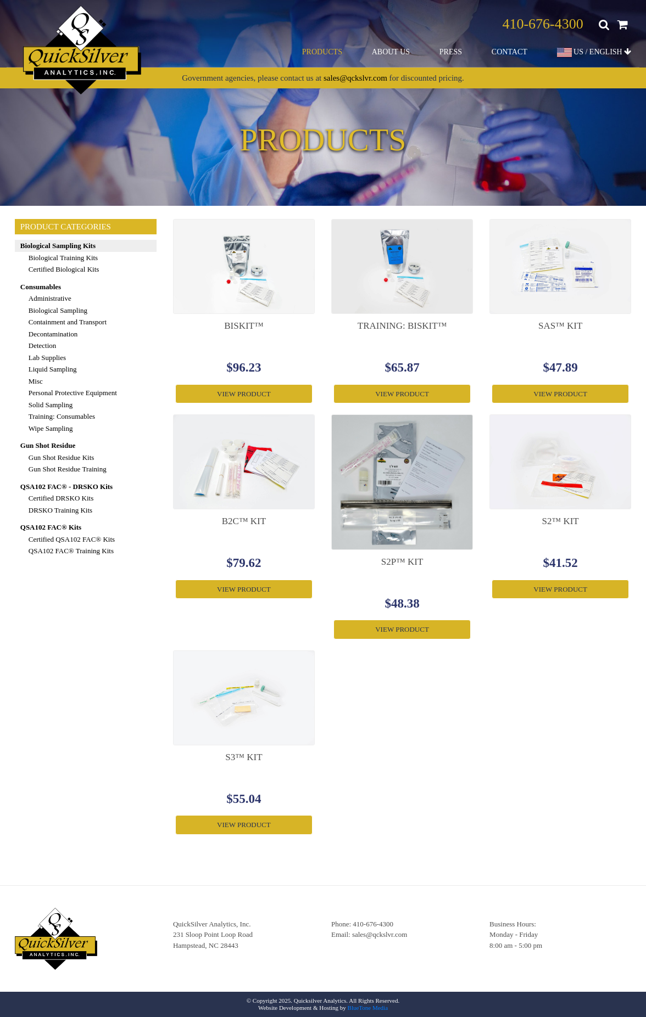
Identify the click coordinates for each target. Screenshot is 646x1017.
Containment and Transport (68, 322)
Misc (36, 381)
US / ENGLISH (594, 52)
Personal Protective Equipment (73, 393)
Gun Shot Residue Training (68, 469)
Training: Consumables (62, 416)
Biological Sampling (58, 310)
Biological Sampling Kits (58, 245)
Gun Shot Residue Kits (61, 457)
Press (450, 52)
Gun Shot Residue (47, 445)
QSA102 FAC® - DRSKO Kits (66, 486)
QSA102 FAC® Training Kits (71, 551)
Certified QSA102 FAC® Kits (72, 539)
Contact (509, 52)
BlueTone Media (368, 1007)
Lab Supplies (47, 357)
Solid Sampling (51, 405)
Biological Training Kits (63, 258)
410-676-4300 (542, 24)
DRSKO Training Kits (60, 510)
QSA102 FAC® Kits (50, 527)
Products (322, 52)
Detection (43, 345)
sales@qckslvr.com (355, 78)
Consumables (40, 287)
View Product (244, 394)
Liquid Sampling (53, 369)
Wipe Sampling (51, 428)
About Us (391, 52)
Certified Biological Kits (64, 269)
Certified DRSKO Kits (61, 498)
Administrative (50, 298)
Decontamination (53, 334)
